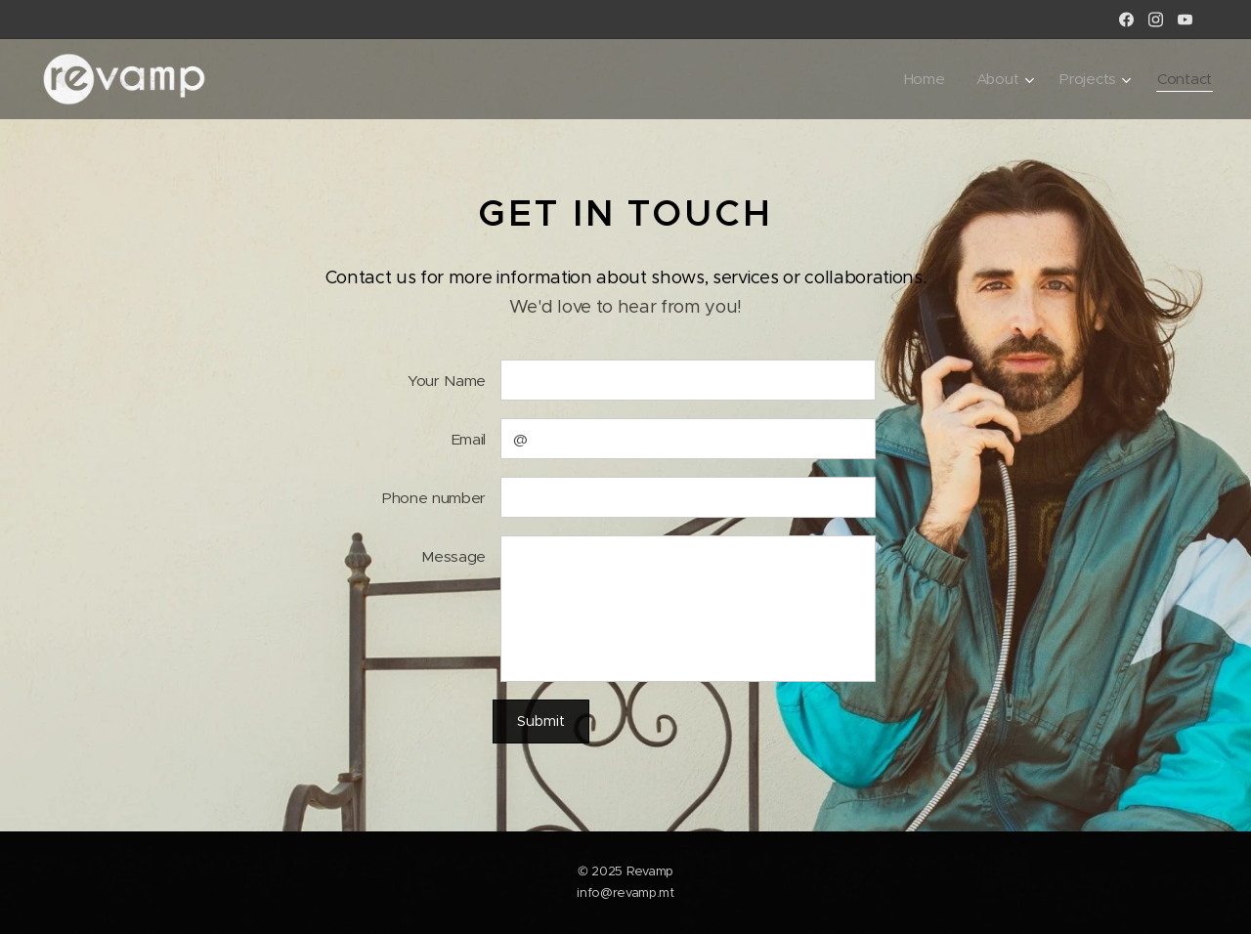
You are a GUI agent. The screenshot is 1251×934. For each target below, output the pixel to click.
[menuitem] (923, 79)
